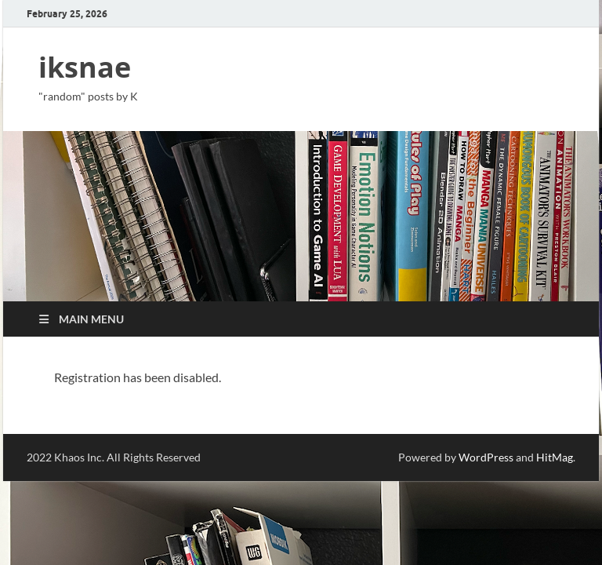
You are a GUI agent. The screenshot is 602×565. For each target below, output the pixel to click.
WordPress (486, 457)
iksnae (84, 67)
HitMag (554, 457)
